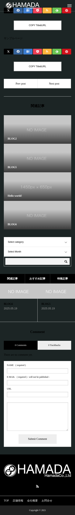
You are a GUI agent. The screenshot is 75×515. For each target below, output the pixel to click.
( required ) (16, 365)
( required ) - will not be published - (28, 377)
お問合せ (47, 500)
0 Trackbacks (54, 345)
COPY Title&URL (37, 25)
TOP (6, 500)
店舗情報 (18, 500)
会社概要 (32, 500)
